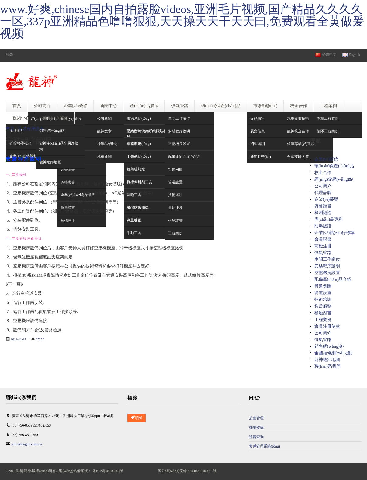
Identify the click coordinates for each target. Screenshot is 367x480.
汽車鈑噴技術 (298, 118)
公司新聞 (104, 118)
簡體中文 (325, 55)
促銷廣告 (257, 118)
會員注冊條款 (327, 326)
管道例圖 (322, 286)
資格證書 (322, 206)
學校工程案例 (328, 118)
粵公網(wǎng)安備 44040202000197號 (187, 471)
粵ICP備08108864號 (108, 471)
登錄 (9, 55)
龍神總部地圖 (327, 359)
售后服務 (322, 306)
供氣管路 (322, 252)
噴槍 (136, 418)
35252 (40, 339)
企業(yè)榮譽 (326, 199)
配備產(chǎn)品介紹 (332, 279)
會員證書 (322, 239)
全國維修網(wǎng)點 (333, 353)
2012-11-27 (18, 339)
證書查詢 (256, 437)
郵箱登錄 (256, 427)
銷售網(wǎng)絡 (329, 346)
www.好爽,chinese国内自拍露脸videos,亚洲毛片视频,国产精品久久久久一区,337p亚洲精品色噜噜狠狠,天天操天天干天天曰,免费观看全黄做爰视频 (182, 21)
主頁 (10, 128)
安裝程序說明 (31, 128)
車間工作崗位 (179, 118)
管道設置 (322, 293)
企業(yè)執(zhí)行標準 (334, 232)
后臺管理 (256, 418)
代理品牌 (322, 192)
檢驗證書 (322, 313)
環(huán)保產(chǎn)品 (334, 166)
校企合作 (322, 172)
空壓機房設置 (327, 273)
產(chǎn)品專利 (328, 219)
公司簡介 (322, 186)
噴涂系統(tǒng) (139, 118)
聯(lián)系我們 (327, 366)
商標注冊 (322, 246)
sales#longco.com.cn (27, 444)
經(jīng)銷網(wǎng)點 (334, 179)
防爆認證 (322, 226)
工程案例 (322, 319)
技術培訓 (322, 299)
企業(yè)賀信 (71, 118)
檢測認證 (322, 212)
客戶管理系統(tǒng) (264, 446)
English (351, 55)
